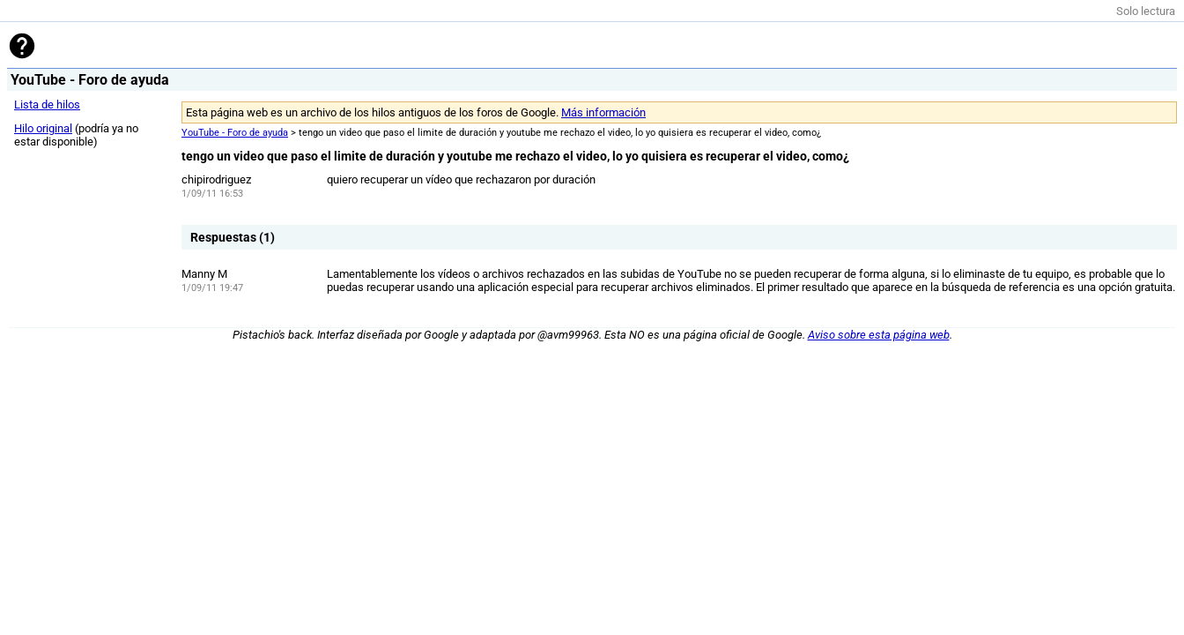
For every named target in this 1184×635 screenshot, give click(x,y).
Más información (603, 112)
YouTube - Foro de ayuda (234, 132)
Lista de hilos (47, 104)
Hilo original (43, 128)
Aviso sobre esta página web (879, 334)
